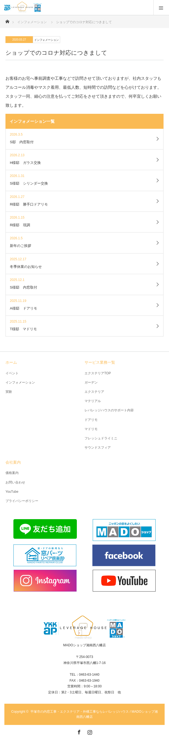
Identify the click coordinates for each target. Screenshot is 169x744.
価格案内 (12, 473)
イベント (12, 373)
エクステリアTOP (98, 373)
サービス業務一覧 (100, 362)
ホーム (11, 362)
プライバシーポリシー (21, 501)
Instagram (89, 731)
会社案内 (13, 462)
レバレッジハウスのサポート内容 (109, 410)
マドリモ (91, 429)
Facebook (78, 731)
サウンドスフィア (98, 447)
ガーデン (91, 382)
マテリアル (93, 401)
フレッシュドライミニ (101, 438)
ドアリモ (91, 420)
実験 (8, 392)
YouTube (11, 492)
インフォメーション (46, 39)
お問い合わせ (15, 482)
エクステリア (94, 392)
